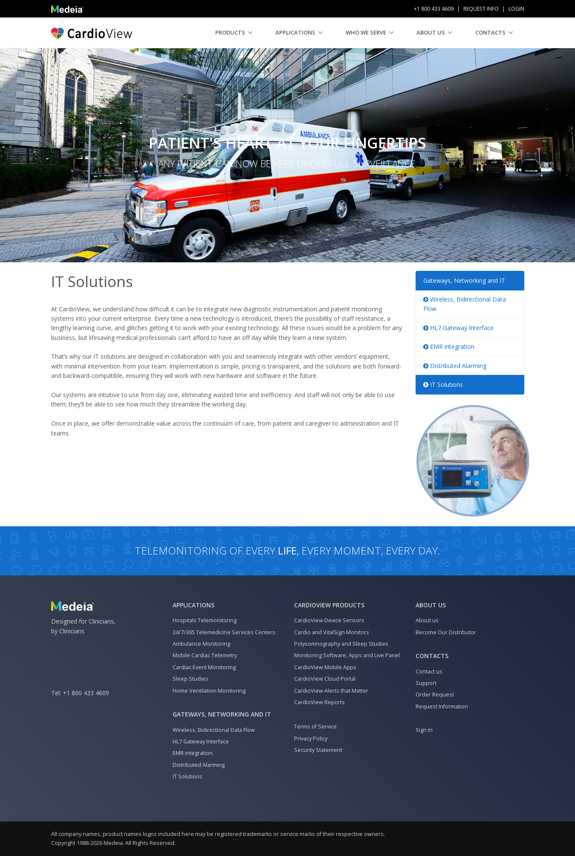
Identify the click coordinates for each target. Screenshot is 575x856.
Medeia (113, 843)
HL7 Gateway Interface (458, 328)
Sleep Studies (190, 678)
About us (430, 32)
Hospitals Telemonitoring (205, 620)
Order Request (435, 694)
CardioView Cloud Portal (324, 678)
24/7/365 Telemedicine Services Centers (224, 632)
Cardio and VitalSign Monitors (331, 632)
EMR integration (448, 346)
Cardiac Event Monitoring (204, 667)
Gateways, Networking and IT (464, 280)
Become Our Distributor (446, 632)
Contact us (429, 671)
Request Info (481, 8)
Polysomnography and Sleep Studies (341, 643)
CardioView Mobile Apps (325, 667)
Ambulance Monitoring (201, 643)
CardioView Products (329, 605)
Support (426, 683)
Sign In (424, 730)
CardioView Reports (319, 702)
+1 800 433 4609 (86, 693)
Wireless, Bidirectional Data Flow (214, 730)
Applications (295, 32)
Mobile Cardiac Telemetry (205, 655)
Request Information (442, 706)
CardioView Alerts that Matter (331, 690)
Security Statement (318, 750)
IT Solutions (443, 384)
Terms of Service (315, 726)
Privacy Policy (310, 738)
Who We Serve (366, 32)
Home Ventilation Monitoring (209, 690)
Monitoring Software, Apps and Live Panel (347, 655)
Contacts (490, 32)
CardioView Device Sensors (329, 620)
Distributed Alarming (454, 366)
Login (516, 8)
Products (230, 32)
